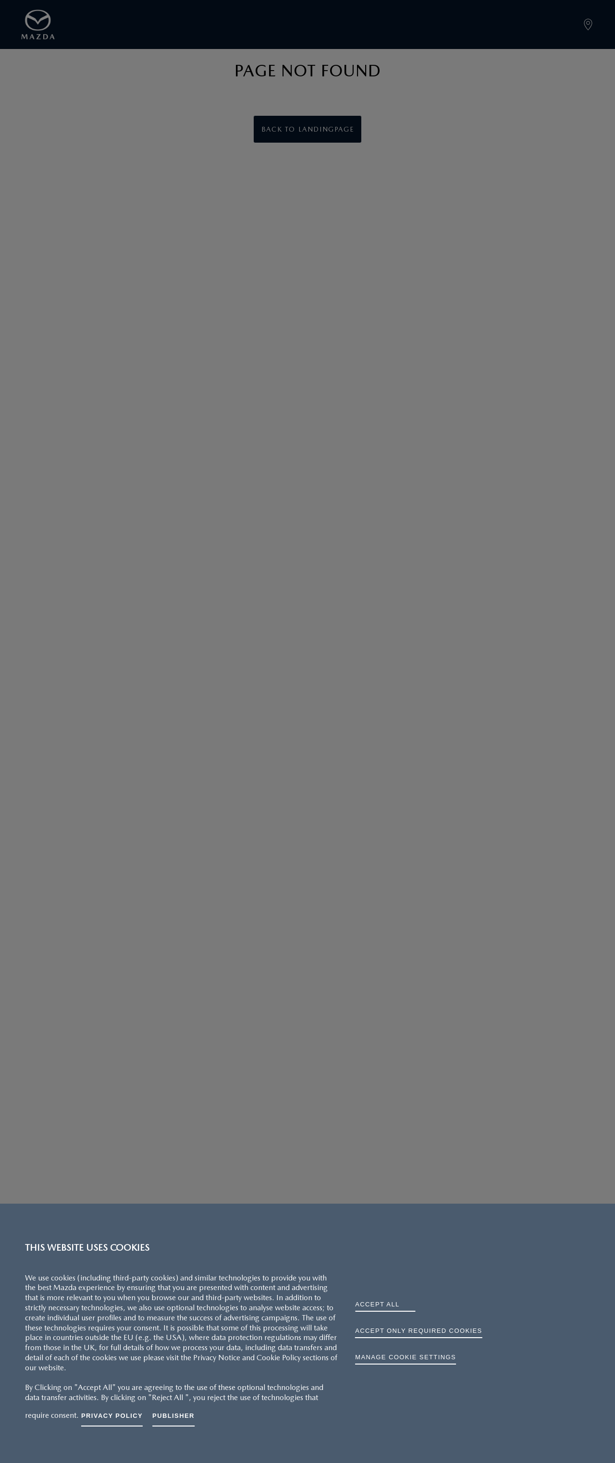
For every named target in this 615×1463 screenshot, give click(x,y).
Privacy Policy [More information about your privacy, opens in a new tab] (112, 1415)
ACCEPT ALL (377, 1304)
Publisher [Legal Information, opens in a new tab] (173, 1415)
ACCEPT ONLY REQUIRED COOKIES (418, 1330)
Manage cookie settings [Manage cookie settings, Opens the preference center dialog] (405, 1357)
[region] (307, 1333)
